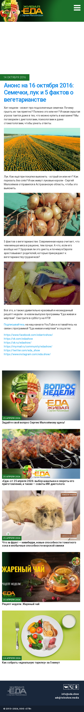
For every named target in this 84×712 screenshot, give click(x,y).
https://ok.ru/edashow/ (17, 342)
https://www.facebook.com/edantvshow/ (28, 335)
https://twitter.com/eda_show (22, 350)
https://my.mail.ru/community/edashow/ (28, 346)
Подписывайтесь (14, 324)
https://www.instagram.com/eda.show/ (27, 354)
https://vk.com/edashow (18, 338)
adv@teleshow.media (67, 697)
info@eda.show (70, 694)
